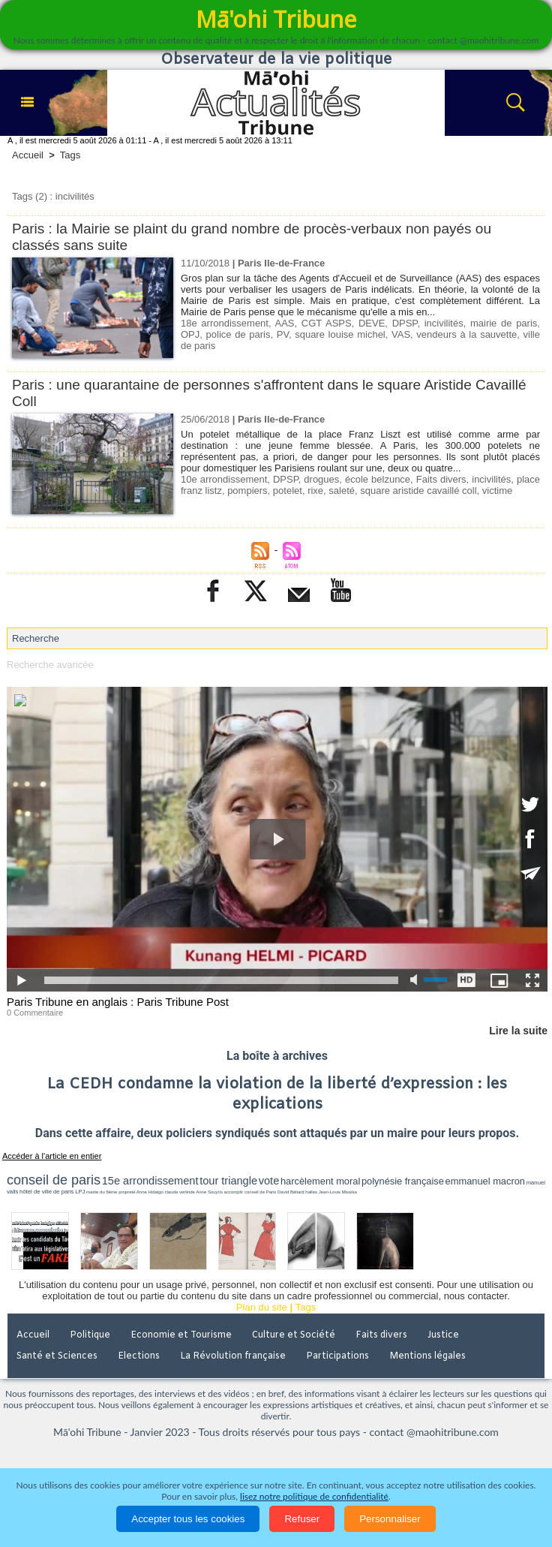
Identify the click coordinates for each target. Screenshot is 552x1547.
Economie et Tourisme (181, 1335)
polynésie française (403, 1181)
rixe (315, 490)
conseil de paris (53, 1179)
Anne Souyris (209, 1192)
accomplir (234, 1192)
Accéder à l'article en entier (51, 1155)
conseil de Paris (260, 1192)
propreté (126, 1192)
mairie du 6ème (101, 1192)
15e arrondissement (150, 1181)
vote (269, 1181)
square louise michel (340, 334)
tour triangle (228, 1181)
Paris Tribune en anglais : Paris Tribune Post (118, 1001)
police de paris (238, 334)
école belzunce (377, 479)
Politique (90, 1335)
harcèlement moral (320, 1181)
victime (497, 490)
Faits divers (441, 479)
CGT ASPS (327, 323)
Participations (337, 1356)
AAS (285, 323)
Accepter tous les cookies (187, 1518)
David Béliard (291, 1192)
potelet (287, 490)
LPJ (80, 1191)
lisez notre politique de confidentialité (314, 1496)
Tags (70, 155)
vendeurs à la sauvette (466, 334)
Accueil (28, 155)
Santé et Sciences (57, 1356)
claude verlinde (180, 1192)
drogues (321, 479)
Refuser (302, 1518)
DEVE (371, 323)
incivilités (444, 323)
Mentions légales (427, 1356)
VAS (401, 334)
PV (283, 334)
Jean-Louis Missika (338, 1192)
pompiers (247, 490)
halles (311, 1192)
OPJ (190, 334)
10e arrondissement (224, 479)
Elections (139, 1356)
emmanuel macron (485, 1181)
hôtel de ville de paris (47, 1191)
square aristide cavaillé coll (418, 490)
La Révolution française (233, 1356)
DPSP (405, 323)
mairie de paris (503, 323)
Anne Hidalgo (150, 1192)
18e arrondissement (224, 323)
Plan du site (261, 1307)
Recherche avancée (50, 664)
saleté (341, 490)
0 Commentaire (35, 1012)
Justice (443, 1335)
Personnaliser (390, 1518)
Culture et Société (293, 1335)
